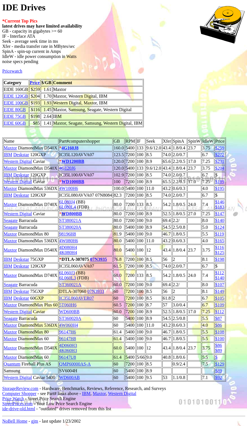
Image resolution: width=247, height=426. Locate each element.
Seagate (11, 220)
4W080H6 (68, 240)
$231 (219, 161)
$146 (219, 201)
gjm (34, 421)
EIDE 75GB (15, 116)
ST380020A (70, 227)
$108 (219, 331)
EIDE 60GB (15, 123)
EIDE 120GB (16, 96)
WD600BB (69, 311)
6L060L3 (67, 277)
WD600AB (69, 377)
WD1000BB (73, 181)
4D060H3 (68, 345)
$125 (219, 252)
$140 (219, 220)
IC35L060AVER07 (76, 298)
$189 (219, 181)
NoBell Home (14, 421)
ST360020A (70, 318)
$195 (219, 188)
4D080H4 (68, 247)
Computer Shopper (19, 393)
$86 (218, 325)
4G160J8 (70, 147)
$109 (219, 304)
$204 (219, 168)
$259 (219, 147)
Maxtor (10, 147)
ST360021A (70, 284)
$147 (219, 213)
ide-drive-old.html (18, 408)
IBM (8, 154)
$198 (219, 259)
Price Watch (13, 398)
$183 (219, 207)
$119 (219, 234)
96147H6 (67, 331)
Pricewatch (12, 71)
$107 (219, 284)
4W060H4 (68, 325)
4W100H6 (68, 188)
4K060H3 (68, 350)
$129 (219, 364)
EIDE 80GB (15, 109)
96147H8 (67, 338)
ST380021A (70, 220)
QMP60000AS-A (75, 364)
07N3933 (95, 291)
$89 (218, 350)
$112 (219, 272)
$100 (219, 338)
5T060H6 (68, 304)
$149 (219, 291)
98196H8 (67, 234)
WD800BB (72, 213)
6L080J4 (67, 201)
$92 (218, 377)
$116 (219, 247)
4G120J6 (67, 168)
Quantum (12, 364)
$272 (219, 154)
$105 (219, 298)
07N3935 (98, 259)
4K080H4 (68, 252)
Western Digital (18, 161)
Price (35, 82)
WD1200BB (73, 161)
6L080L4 (67, 207)
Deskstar (21, 154)
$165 (219, 240)
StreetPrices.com (17, 403)
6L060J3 (67, 272)
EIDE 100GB (16, 102)
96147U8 (67, 357)
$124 (219, 227)
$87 (218, 318)
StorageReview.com (20, 388)
